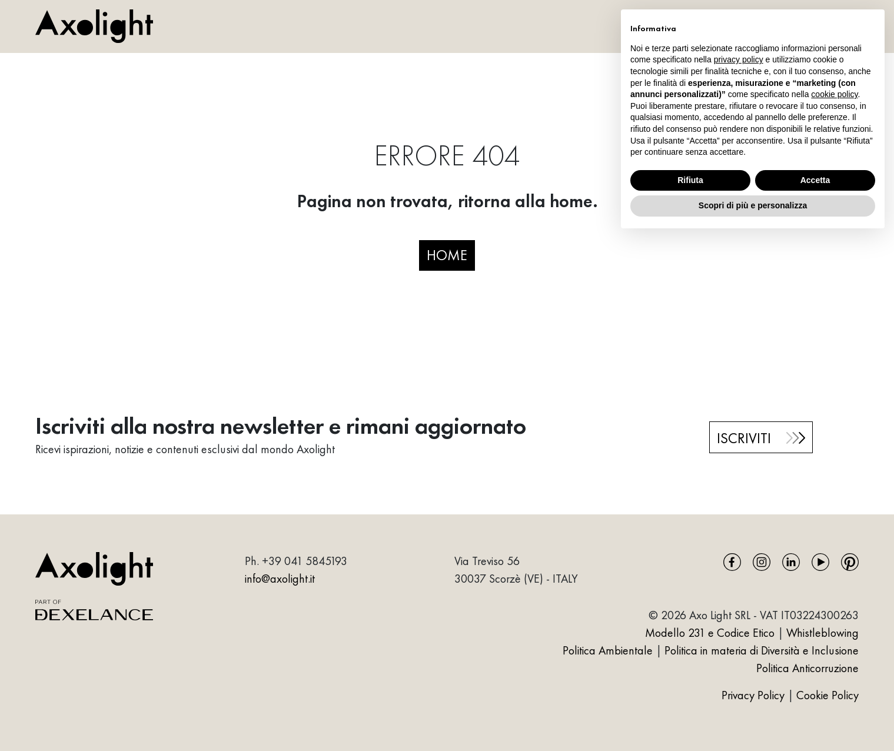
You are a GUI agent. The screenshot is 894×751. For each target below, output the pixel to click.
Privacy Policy (754, 695)
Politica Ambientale (608, 650)
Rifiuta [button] (690, 180)
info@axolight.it (280, 578)
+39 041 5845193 (304, 561)
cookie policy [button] (834, 94)
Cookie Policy (827, 695)
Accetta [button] (815, 180)
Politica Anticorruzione (807, 668)
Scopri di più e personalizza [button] (753, 205)
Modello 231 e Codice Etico (710, 632)
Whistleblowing (822, 632)
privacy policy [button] (738, 59)
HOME (447, 254)
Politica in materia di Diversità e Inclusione (761, 650)
